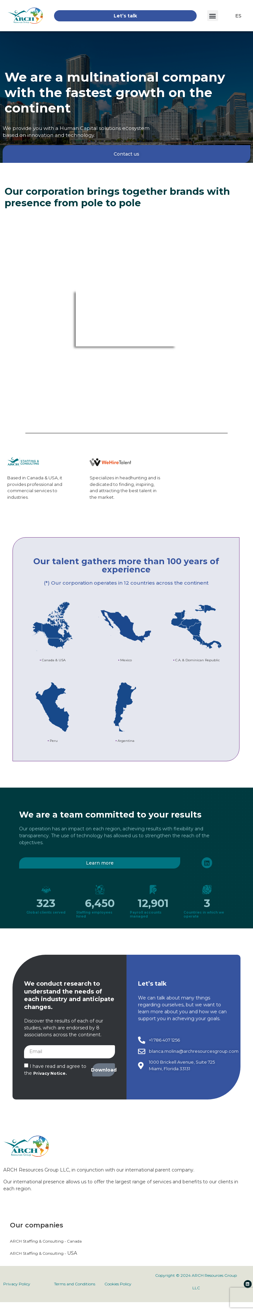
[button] (212, 15)
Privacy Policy (16, 1283)
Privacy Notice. (50, 1073)
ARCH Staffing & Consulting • (38, 1253)
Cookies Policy (117, 1283)
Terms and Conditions (74, 1283)
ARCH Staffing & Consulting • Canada (46, 1241)
